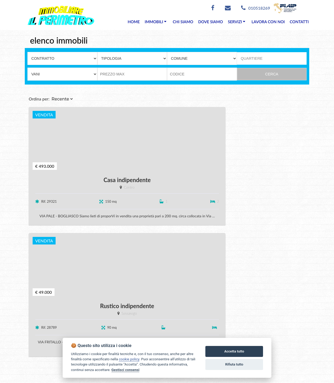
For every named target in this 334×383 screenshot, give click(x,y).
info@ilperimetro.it (52, 366)
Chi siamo (178, 318)
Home (137, 318)
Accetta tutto (234, 351)
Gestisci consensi (125, 370)
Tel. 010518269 (39, 358)
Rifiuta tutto (234, 364)
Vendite (138, 326)
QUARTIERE (252, 58)
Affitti (136, 333)
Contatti (176, 333)
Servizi (175, 326)
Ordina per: (39, 109)
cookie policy (129, 359)
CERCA (271, 74)
